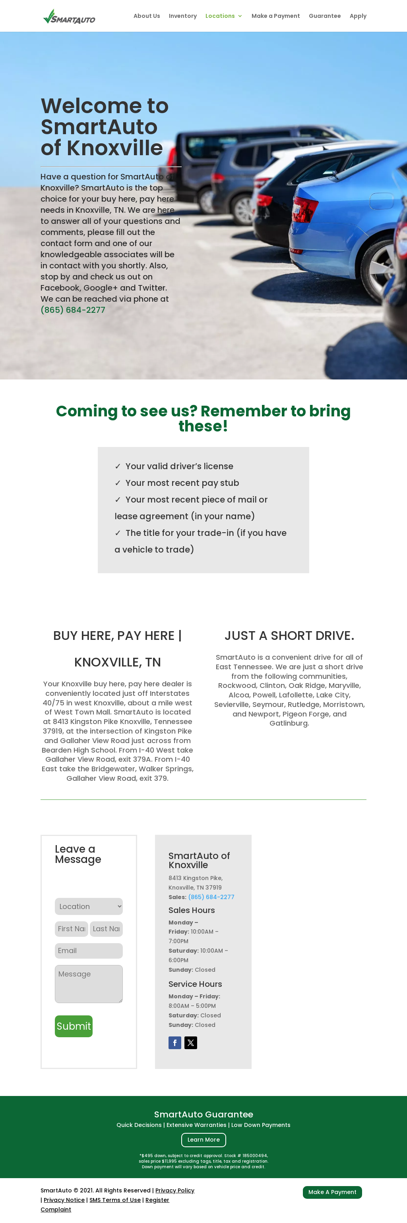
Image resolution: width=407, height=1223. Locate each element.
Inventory (183, 16)
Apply (358, 16)
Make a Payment (276, 16)
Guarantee (325, 16)
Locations (220, 16)
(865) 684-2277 (73, 310)
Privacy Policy (174, 1190)
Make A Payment (332, 1192)
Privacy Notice (64, 1200)
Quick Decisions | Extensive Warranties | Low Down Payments (203, 1125)
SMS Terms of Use (115, 1200)
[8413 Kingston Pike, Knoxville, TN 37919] (318, 937)
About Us (147, 16)
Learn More (204, 1140)
